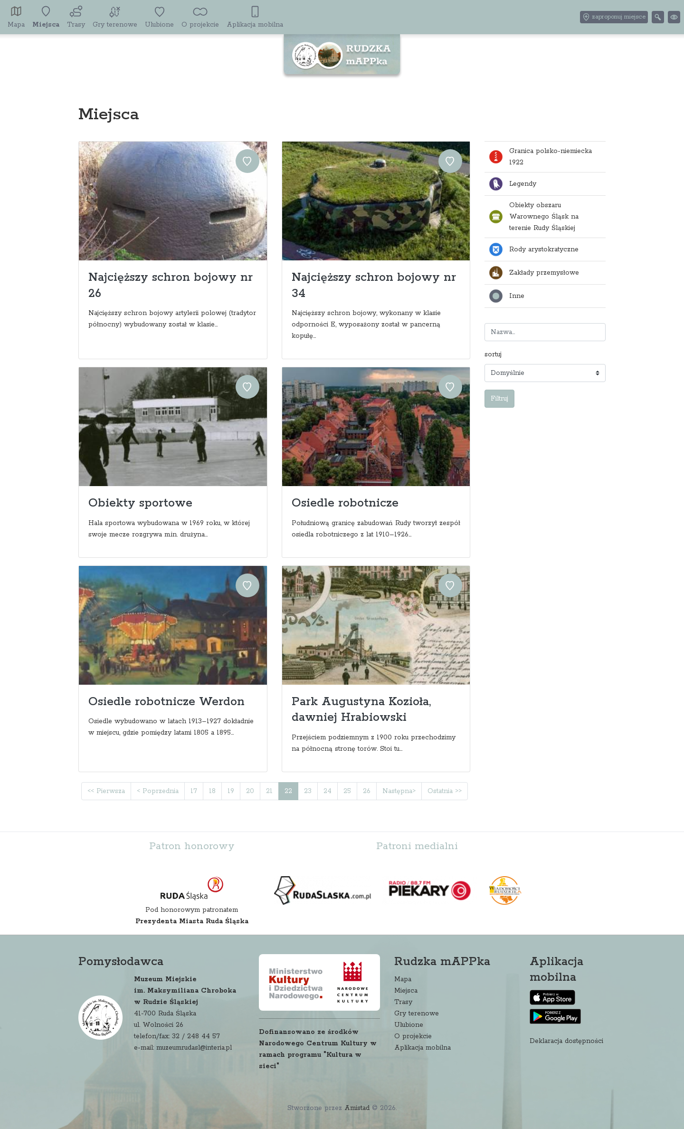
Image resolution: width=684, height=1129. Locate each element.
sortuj (493, 354)
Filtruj (499, 398)
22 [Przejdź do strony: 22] (288, 791)
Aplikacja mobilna (422, 1047)
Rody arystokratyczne (533, 249)
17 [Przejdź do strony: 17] (193, 791)
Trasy (403, 1002)
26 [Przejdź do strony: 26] (366, 791)
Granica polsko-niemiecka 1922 (540, 157)
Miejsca (406, 990)
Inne (506, 296)
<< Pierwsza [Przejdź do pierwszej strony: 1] (106, 791)
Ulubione (408, 1025)
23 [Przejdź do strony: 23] (308, 791)
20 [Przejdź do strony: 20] (250, 791)
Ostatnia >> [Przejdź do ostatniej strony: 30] (445, 791)
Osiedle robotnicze (345, 503)
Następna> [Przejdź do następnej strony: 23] (399, 791)
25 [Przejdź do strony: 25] (347, 791)
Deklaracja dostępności (566, 1041)
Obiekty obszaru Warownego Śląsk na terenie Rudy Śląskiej (533, 216)
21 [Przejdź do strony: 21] (269, 791)
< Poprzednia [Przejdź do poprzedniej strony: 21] (158, 791)
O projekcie (413, 1036)
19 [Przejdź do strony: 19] (231, 791)
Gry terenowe (416, 1013)
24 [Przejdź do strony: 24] (327, 791)
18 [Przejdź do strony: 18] (212, 791)
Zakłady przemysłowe (533, 272)
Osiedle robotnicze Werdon (166, 701)
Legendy (512, 183)
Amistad (357, 1108)
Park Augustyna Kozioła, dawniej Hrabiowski (361, 710)
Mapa (402, 979)
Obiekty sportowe (140, 503)
